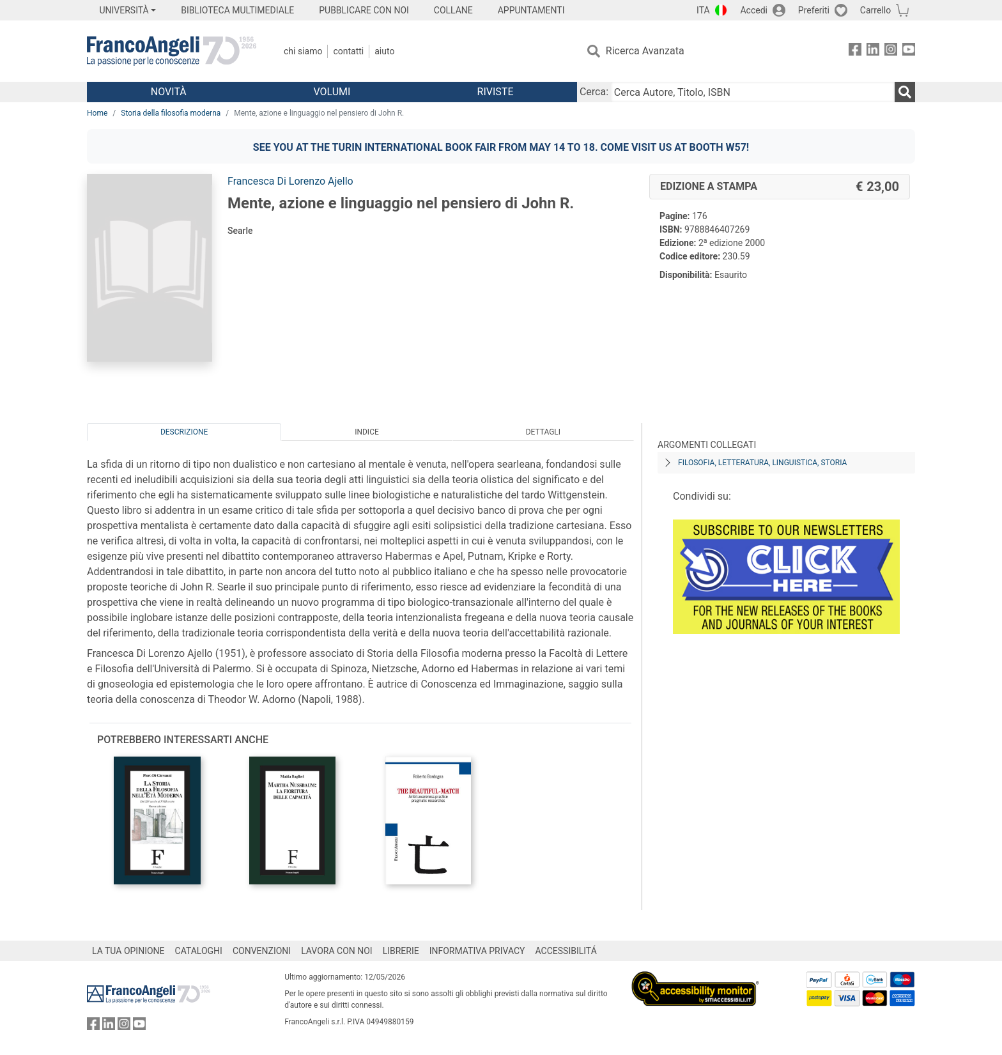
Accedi (753, 10)
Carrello (875, 10)
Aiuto (384, 51)
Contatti (348, 51)
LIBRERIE (401, 951)
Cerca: (594, 92)
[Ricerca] (905, 92)
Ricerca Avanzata (645, 51)
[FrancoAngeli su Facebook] (855, 51)
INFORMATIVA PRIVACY (477, 951)
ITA (703, 10)
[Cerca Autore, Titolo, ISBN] (753, 92)
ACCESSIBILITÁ (566, 951)
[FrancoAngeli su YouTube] (908, 51)
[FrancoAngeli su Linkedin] (873, 51)
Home (97, 113)
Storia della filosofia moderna (170, 113)
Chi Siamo (303, 51)
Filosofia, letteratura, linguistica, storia (762, 462)
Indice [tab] (367, 431)
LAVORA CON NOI (337, 951)
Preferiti (813, 10)
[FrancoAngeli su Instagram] (890, 51)
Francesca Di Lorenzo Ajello (290, 181)
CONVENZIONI (262, 951)
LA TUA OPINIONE (128, 951)
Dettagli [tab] (543, 431)
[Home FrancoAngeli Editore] (171, 51)
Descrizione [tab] (184, 431)
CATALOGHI (198, 951)
